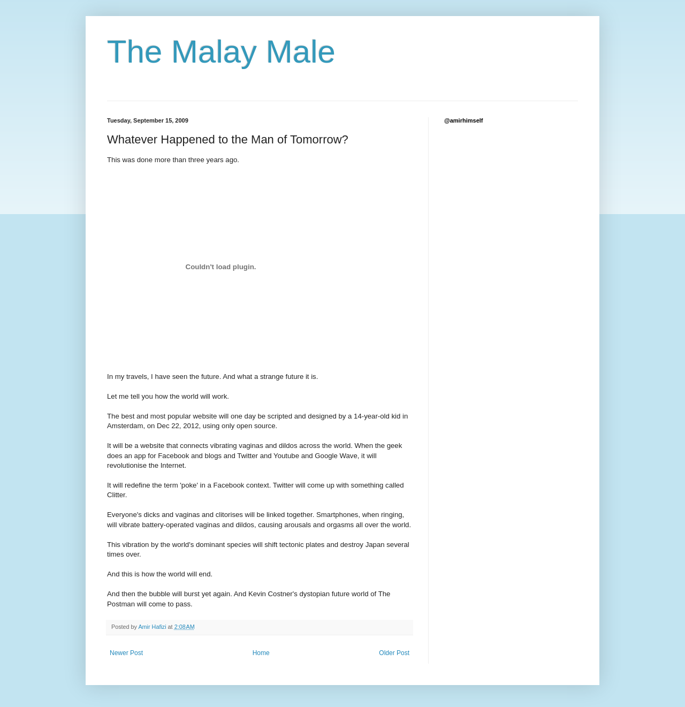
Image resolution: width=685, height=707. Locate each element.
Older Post (394, 653)
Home (261, 653)
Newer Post (126, 653)
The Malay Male (221, 52)
